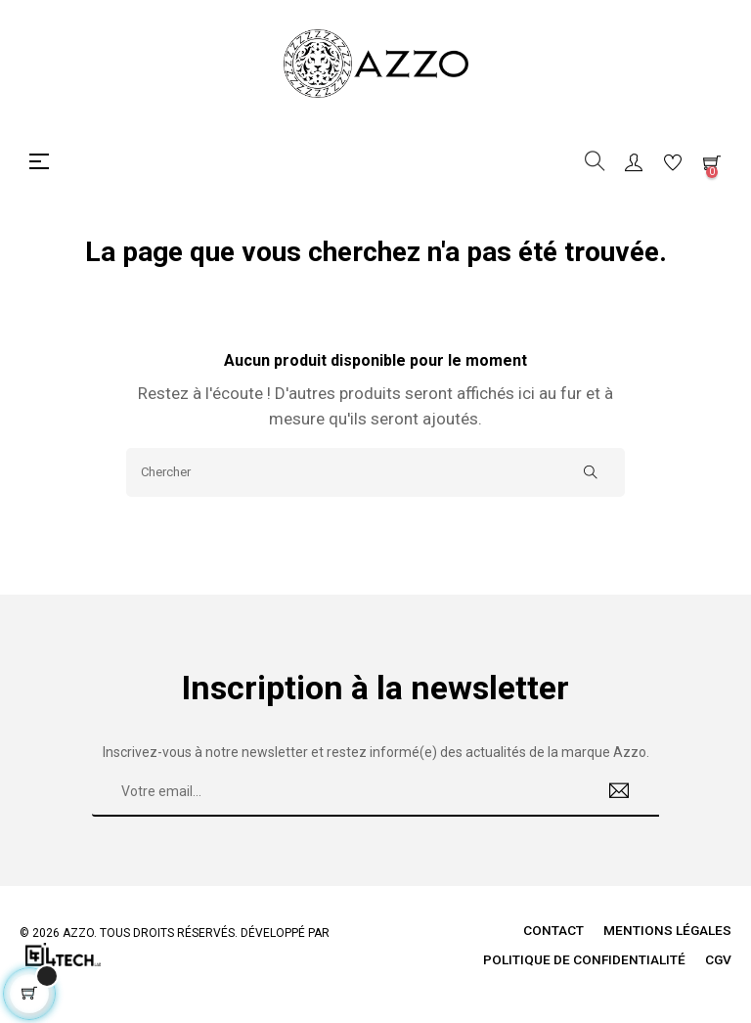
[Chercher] (375, 472)
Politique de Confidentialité (583, 959)
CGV (717, 959)
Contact (552, 930)
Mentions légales (666, 930)
